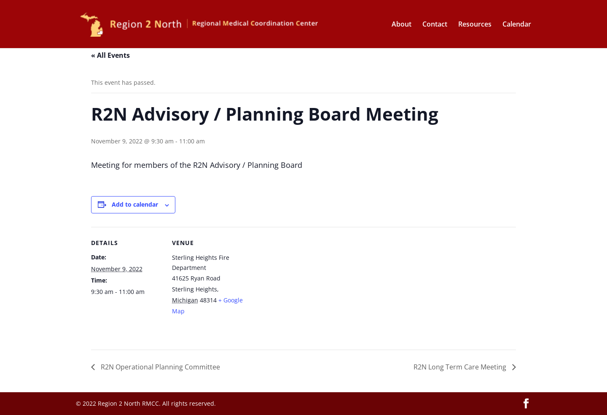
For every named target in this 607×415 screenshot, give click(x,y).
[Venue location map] (297, 285)
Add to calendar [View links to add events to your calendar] (135, 204)
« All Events (110, 55)
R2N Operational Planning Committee (159, 367)
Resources (475, 25)
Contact (434, 25)
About (401, 25)
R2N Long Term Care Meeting (461, 367)
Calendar (516, 25)
